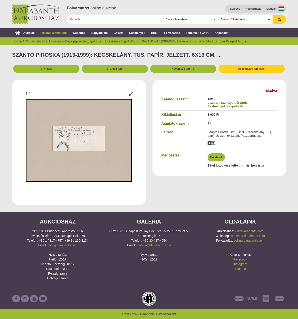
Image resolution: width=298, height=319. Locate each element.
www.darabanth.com (249, 231)
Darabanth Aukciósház (36, 14)
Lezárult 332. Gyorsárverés (228, 102)
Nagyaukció (99, 33)
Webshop (79, 33)
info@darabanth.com (62, 245)
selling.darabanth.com (249, 240)
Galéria (118, 33)
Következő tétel (183, 68)
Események (137, 33)
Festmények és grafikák (225, 106)
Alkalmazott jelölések (251, 68)
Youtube (240, 269)
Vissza (46, 68)
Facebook (216, 157)
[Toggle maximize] (131, 94)
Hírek (155, 33)
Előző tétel (114, 68)
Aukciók (25, 33)
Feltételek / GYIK (197, 33)
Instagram (240, 264)
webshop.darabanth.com (248, 236)
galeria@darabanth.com (154, 245)
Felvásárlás (172, 33)
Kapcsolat (222, 33)
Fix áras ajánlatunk (54, 33)
